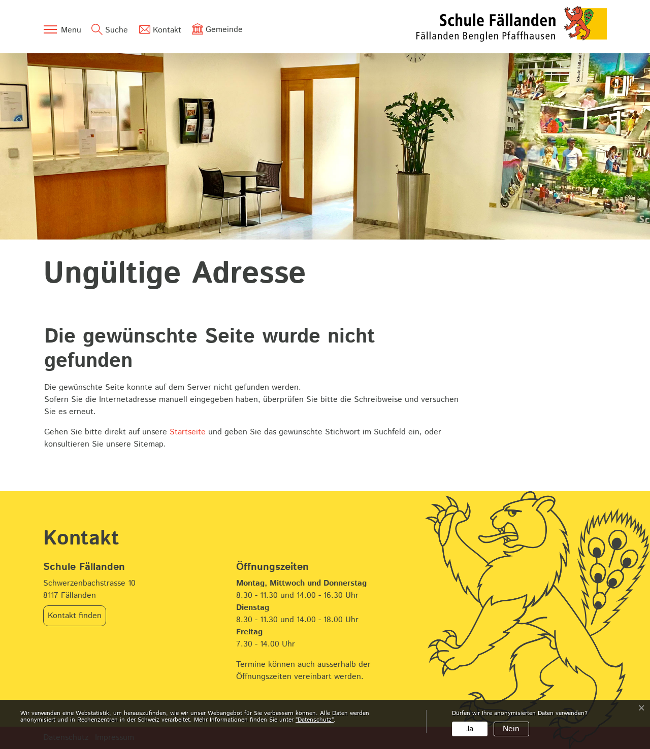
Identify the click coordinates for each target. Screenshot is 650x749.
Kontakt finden (75, 616)
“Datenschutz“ (315, 720)
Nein (511, 729)
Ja (469, 729)
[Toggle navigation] (62, 29)
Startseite (188, 432)
